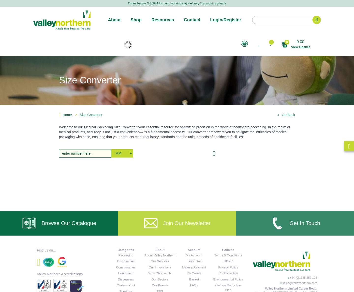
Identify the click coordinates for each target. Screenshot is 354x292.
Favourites (194, 261)
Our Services (160, 261)
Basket (194, 279)
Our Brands (160, 285)
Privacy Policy (228, 267)
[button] (270, 44)
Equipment (125, 273)
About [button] (114, 19)
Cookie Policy (228, 273)
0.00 (295, 44)
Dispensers (126, 279)
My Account (194, 255)
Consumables (126, 267)
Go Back (288, 115)
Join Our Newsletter (176, 223)
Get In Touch (295, 223)
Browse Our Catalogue (59, 223)
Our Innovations (160, 267)
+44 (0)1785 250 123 (303, 277)
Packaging (125, 255)
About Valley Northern (160, 255)
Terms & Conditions (228, 255)
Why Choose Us (160, 273)
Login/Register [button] (225, 19)
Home (65, 115)
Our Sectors (159, 279)
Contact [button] (192, 19)
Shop (136, 19)
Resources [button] (162, 19)
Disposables (125, 261)
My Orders (194, 273)
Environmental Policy (228, 279)
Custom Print (126, 285)
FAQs (194, 285)
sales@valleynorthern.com (299, 283)
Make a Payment (194, 267)
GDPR (228, 261)
